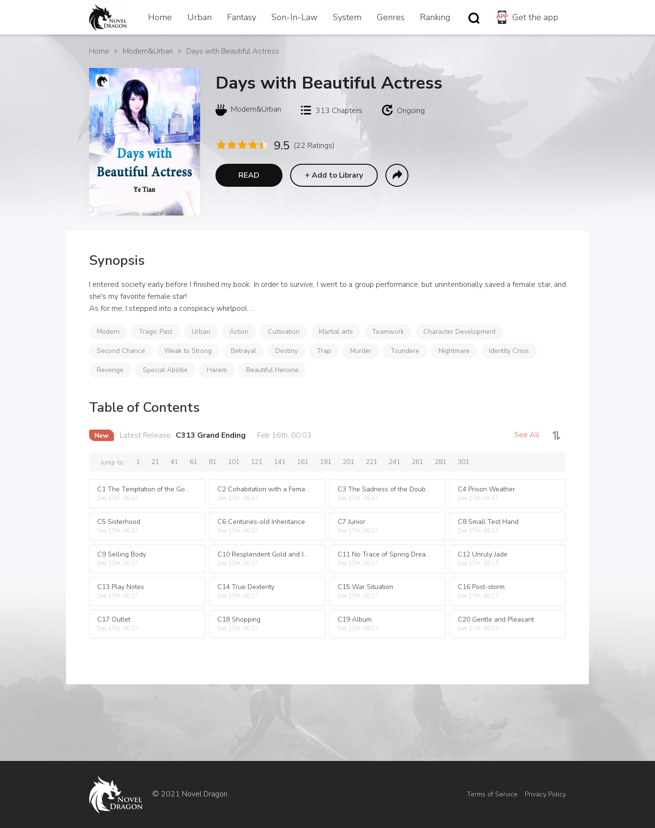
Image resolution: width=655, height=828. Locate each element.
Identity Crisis (509, 350)
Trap (324, 350)
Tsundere (405, 350)
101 (233, 461)
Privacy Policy (545, 794)
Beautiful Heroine (272, 369)
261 (417, 461)
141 (279, 461)
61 (193, 461)
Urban (199, 17)
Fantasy (241, 17)
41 (174, 461)
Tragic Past (155, 331)
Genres (391, 17)
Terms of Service (492, 794)
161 (302, 461)
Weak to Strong (188, 350)
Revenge (110, 369)
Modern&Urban (148, 51)
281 (440, 461)
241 (394, 461)
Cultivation (284, 331)
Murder (361, 350)
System (347, 17)
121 (256, 461)
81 (212, 461)
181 (325, 461)
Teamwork (388, 331)
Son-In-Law (294, 17)
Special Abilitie (165, 369)
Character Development (459, 331)
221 (371, 461)
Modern (108, 331)
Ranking (435, 17)
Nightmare (454, 350)
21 (155, 461)
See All (526, 435)
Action (238, 331)
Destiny (286, 350)
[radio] (220, 145)
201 (348, 461)
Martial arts (336, 331)
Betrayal (243, 350)
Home (160, 17)
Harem (217, 369)
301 (463, 461)
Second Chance (121, 350)
